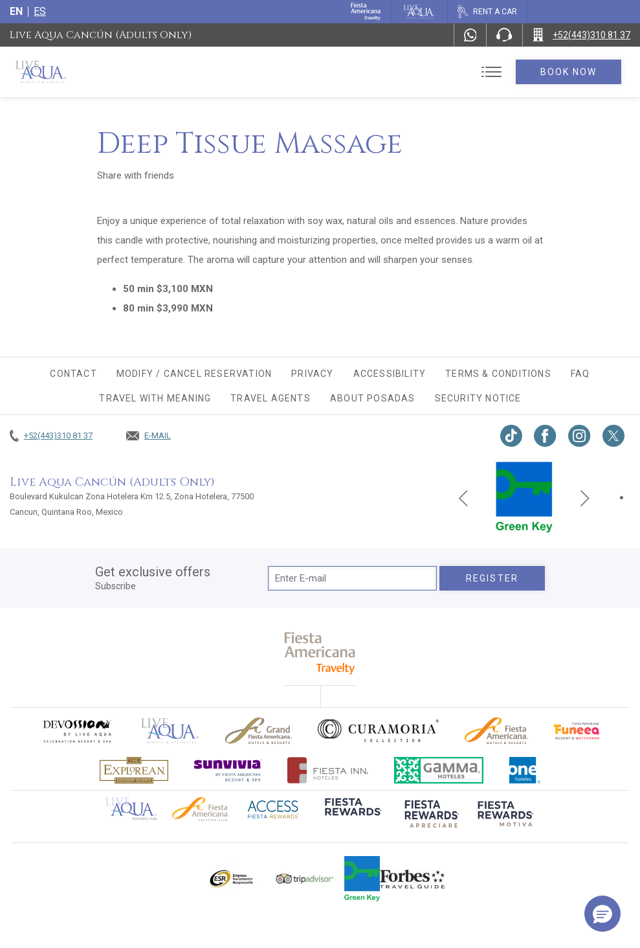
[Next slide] (585, 497)
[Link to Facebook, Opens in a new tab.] (545, 436)
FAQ (580, 373)
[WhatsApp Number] (470, 35)
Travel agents (270, 398)
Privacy (312, 373)
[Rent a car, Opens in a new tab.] (487, 11)
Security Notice (478, 398)
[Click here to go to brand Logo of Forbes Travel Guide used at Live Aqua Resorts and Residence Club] (412, 878)
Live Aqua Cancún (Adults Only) (101, 35)
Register (492, 578)
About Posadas (372, 398)
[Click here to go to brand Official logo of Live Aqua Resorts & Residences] (170, 730)
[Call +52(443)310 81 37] (581, 35)
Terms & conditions (498, 373)
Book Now (568, 72)
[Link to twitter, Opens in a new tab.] (613, 436)
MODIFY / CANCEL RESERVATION (194, 373)
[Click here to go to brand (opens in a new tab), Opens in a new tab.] (77, 730)
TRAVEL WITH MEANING (155, 398)
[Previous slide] (463, 497)
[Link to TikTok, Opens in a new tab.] (511, 436)
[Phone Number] (504, 35)
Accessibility (389, 373)
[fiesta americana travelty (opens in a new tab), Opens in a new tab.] (320, 653)
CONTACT (73, 373)
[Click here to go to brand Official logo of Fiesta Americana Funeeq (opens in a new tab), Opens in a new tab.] (577, 730)
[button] (602, 914)
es (40, 11)
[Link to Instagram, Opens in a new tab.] (579, 436)
